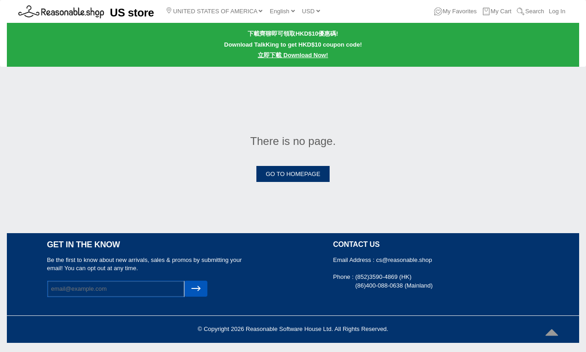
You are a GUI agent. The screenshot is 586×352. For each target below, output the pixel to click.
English (282, 11)
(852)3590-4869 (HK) (383, 276)
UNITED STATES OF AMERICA (214, 11)
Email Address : (354, 259)
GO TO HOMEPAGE (293, 174)
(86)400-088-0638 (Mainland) (394, 285)
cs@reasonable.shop (404, 259)
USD (311, 11)
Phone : (344, 276)
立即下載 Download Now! (293, 55)
